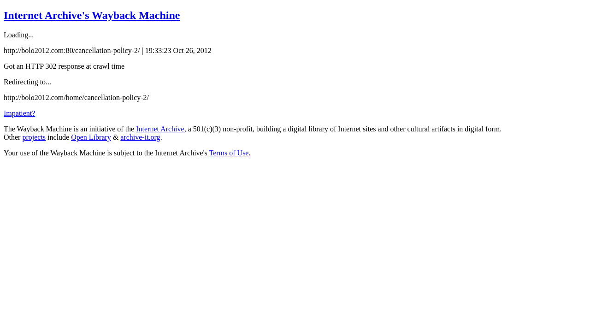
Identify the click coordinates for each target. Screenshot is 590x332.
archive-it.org (140, 137)
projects (34, 137)
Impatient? (19, 113)
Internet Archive (160, 129)
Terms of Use (229, 153)
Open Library (91, 137)
